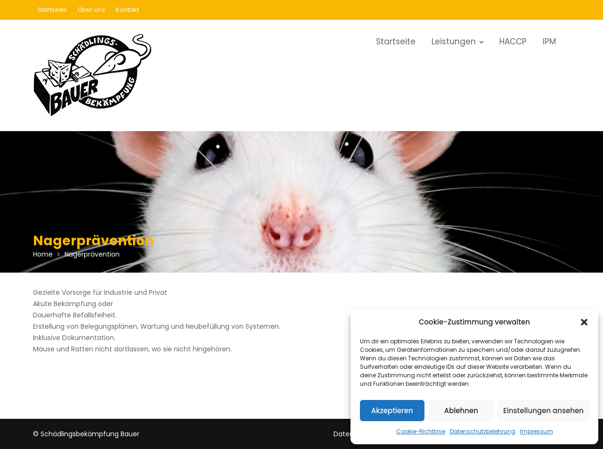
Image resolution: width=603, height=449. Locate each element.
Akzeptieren (392, 411)
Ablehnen (461, 411)
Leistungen (454, 41)
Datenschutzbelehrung (482, 431)
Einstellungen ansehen (543, 411)
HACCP (513, 41)
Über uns (91, 9)
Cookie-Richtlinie (420, 431)
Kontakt (127, 9)
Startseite (52, 9)
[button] (584, 322)
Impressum (536, 431)
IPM (549, 41)
